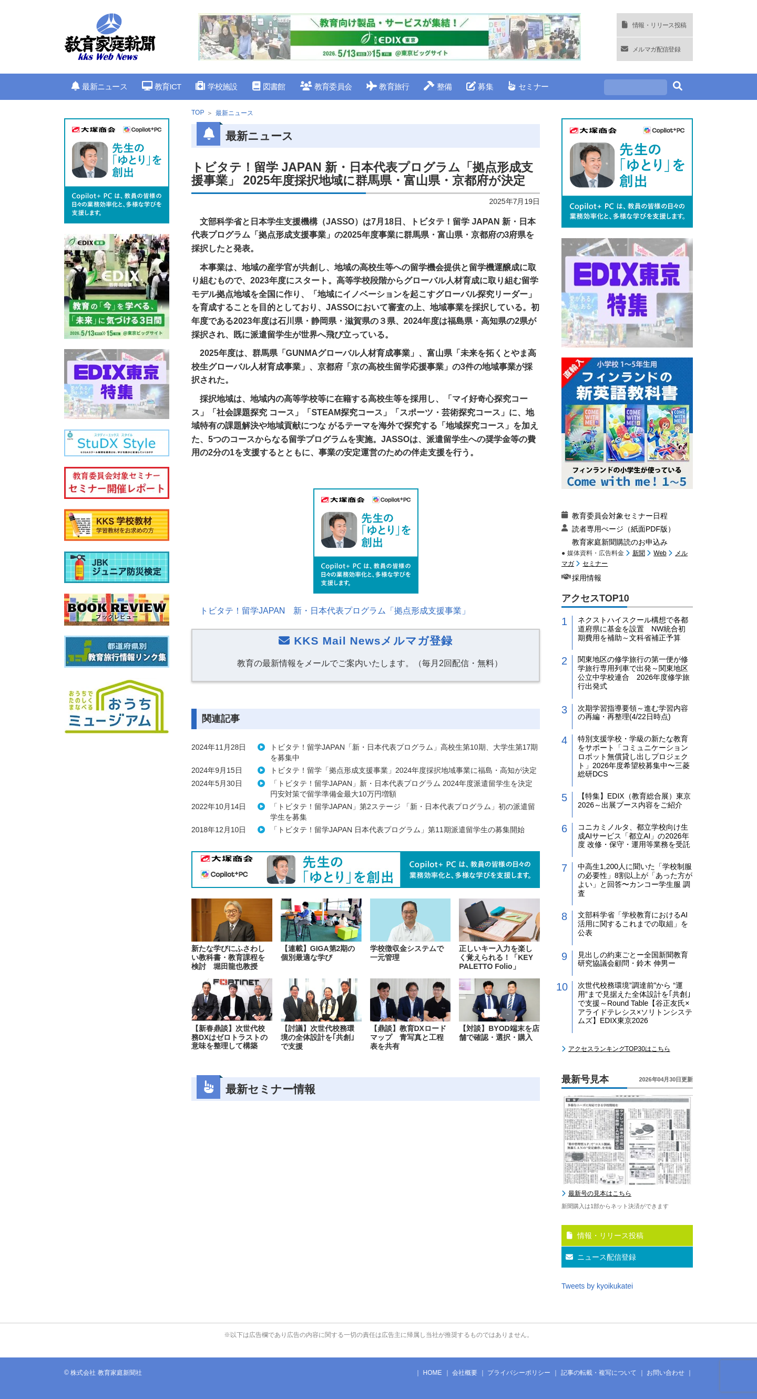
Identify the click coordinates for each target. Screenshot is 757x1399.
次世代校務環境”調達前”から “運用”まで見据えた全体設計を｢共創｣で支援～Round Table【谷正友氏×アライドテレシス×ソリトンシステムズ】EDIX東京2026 (635, 1003)
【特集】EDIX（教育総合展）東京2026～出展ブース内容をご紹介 (634, 800)
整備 (438, 86)
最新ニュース (99, 86)
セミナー (528, 86)
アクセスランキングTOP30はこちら (619, 1049)
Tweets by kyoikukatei (597, 1286)
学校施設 (216, 86)
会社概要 (464, 1372)
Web (659, 553)
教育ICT (161, 86)
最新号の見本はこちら (599, 1193)
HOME (432, 1372)
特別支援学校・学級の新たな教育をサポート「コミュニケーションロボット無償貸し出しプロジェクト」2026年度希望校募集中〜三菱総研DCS (634, 756)
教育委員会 (326, 86)
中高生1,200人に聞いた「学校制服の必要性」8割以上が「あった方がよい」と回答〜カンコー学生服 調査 (635, 879)
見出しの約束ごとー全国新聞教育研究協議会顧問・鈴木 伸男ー (633, 959)
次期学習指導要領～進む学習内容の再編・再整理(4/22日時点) (633, 712)
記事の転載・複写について (599, 1372)
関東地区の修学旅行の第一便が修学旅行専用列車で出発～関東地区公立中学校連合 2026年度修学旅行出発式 (634, 672)
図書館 (268, 86)
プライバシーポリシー (518, 1372)
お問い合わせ (665, 1372)
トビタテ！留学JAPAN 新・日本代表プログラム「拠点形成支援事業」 (335, 610)
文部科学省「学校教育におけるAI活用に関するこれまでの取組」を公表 (633, 924)
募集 (479, 86)
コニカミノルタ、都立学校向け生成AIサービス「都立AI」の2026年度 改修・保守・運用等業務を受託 (634, 836)
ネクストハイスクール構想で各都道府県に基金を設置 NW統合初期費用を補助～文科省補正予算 (633, 629)
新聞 (638, 553)
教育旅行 (387, 86)
